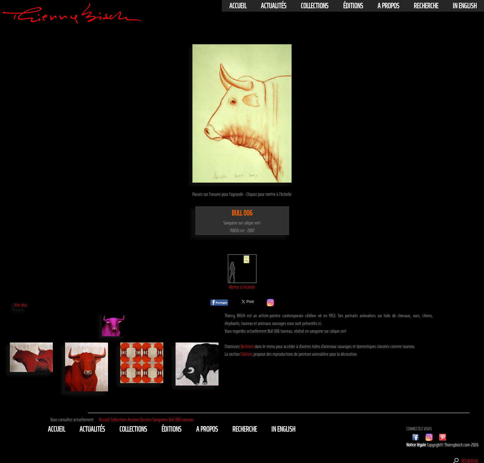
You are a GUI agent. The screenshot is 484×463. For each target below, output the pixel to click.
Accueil (237, 6)
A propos (388, 6)
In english (465, 6)
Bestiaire (247, 346)
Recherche (426, 6)
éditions (353, 6)
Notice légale (416, 445)
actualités (273, 6)
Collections (314, 6)
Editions (247, 354)
